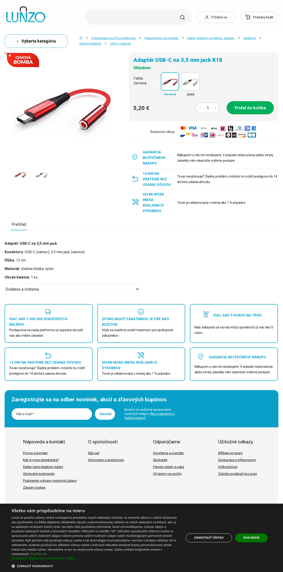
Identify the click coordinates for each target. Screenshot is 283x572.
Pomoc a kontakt (35, 453)
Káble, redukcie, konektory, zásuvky (210, 38)
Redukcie (249, 38)
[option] (20, 174)
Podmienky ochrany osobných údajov (50, 481)
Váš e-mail (25, 414)
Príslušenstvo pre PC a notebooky (113, 38)
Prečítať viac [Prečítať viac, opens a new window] (39, 554)
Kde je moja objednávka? (41, 460)
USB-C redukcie (120, 43)
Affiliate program (230, 453)
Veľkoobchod (227, 467)
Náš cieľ (93, 453)
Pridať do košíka (250, 107)
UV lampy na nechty (167, 474)
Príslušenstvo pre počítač (161, 38)
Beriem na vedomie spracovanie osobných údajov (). (149, 414)
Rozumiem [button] (251, 538)
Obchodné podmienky (39, 474)
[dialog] (141, 538)
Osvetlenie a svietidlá (168, 453)
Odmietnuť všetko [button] (209, 538)
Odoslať (105, 414)
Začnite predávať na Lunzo (237, 474)
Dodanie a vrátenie (72, 289)
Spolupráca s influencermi (237, 460)
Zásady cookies (34, 487)
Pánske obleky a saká (168, 467)
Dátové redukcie (90, 43)
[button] (95, 558)
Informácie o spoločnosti (106, 460)
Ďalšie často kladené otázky (43, 467)
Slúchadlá (160, 460)
